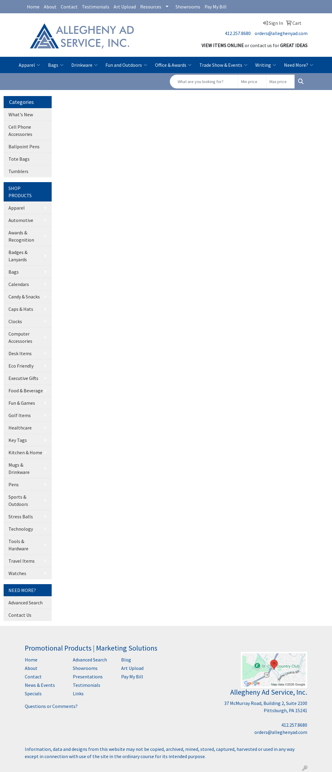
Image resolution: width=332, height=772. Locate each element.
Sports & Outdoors (18, 500)
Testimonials (95, 7)
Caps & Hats (20, 309)
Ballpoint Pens (24, 146)
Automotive (20, 220)
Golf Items (19, 415)
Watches (17, 573)
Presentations (88, 677)
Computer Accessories (20, 337)
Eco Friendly (21, 366)
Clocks (15, 321)
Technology (20, 529)
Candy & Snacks (24, 297)
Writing (265, 65)
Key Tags (17, 440)
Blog (126, 660)
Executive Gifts (23, 378)
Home (33, 7)
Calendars (18, 284)
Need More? (298, 65)
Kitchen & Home (25, 452)
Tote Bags (19, 159)
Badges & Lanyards (17, 255)
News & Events (40, 685)
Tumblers (18, 171)
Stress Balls (20, 516)
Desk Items (20, 353)
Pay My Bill (216, 7)
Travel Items (21, 561)
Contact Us (19, 615)
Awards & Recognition (21, 236)
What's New (20, 114)
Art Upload (125, 7)
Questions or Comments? (51, 706)
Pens (13, 484)
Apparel (29, 65)
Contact (69, 7)
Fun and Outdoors (126, 65)
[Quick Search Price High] (280, 81)
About (50, 7)
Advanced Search (25, 603)
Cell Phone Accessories (20, 130)
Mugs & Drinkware (19, 468)
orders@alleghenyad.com (281, 33)
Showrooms (188, 7)
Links (78, 693)
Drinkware (84, 65)
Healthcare (20, 428)
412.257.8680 (238, 33)
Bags (55, 65)
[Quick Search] (204, 81)
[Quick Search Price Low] (252, 81)
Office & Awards (173, 65)
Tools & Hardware (18, 545)
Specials (33, 693)
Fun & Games (21, 403)
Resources (150, 7)
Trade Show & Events (223, 65)
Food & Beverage (25, 391)
